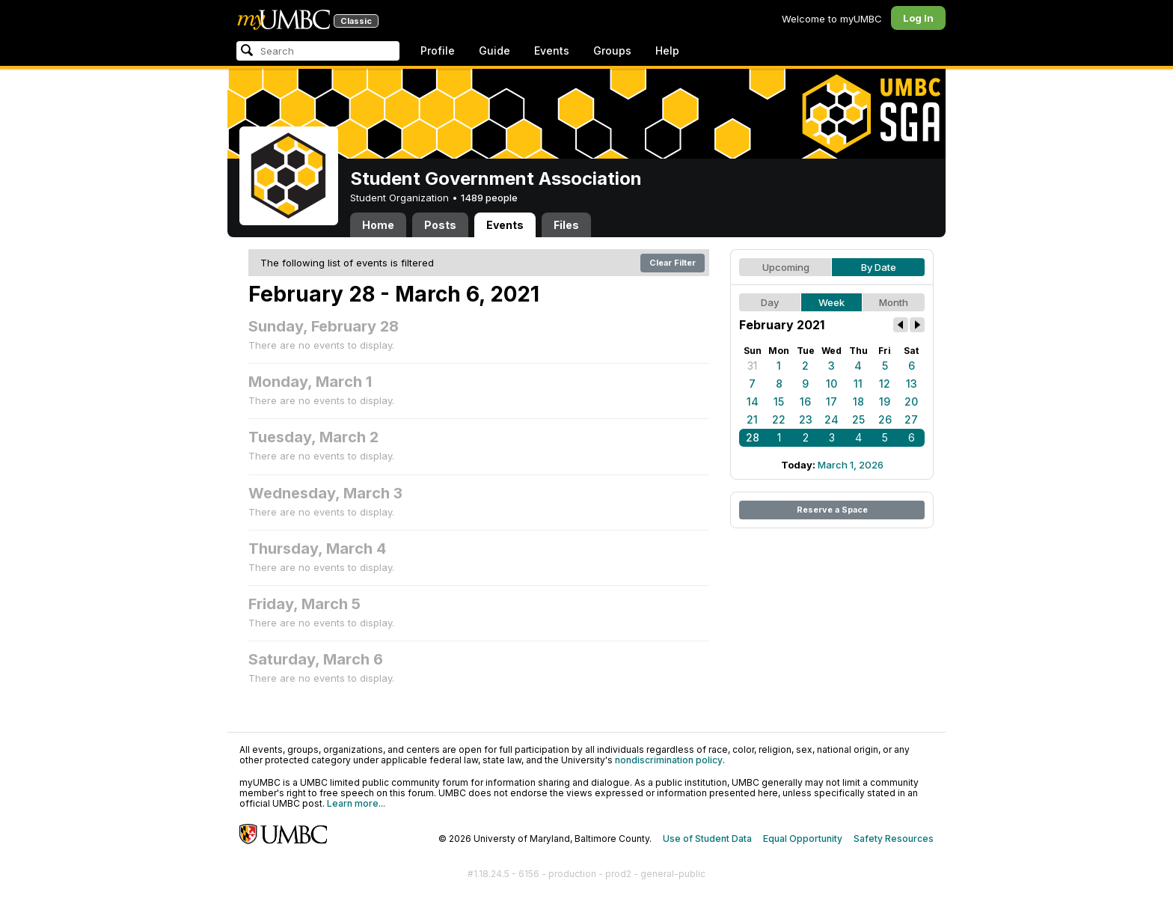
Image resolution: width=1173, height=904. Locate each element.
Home (378, 225)
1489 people (489, 198)
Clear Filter (672, 262)
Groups (612, 50)
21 (752, 419)
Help (667, 50)
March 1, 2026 (850, 465)
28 (752, 437)
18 (858, 401)
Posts (440, 225)
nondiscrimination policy (669, 760)
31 (752, 365)
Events (551, 50)
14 (753, 401)
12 (884, 383)
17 (831, 401)
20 (911, 401)
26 (885, 419)
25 (858, 419)
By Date (878, 267)
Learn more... (356, 803)
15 (779, 401)
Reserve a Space (832, 509)
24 (831, 419)
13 (911, 383)
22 (778, 419)
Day (770, 302)
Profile (437, 50)
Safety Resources (894, 838)
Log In (918, 18)
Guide (494, 50)
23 (805, 419)
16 (805, 401)
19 (884, 401)
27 (911, 419)
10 (831, 383)
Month (893, 302)
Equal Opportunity (802, 838)
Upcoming (785, 267)
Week (831, 302)
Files (566, 225)
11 (858, 383)
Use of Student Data (707, 838)
